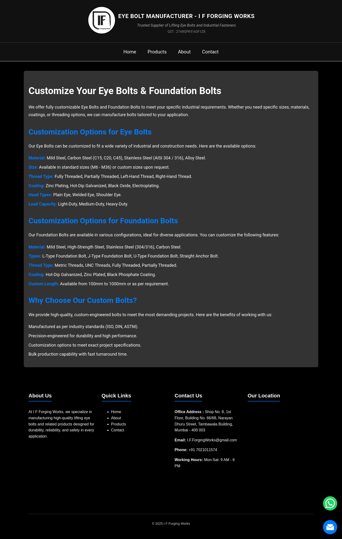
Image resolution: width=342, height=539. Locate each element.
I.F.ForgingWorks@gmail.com (212, 440)
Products (156, 52)
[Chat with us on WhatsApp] (330, 503)
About (184, 52)
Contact (210, 52)
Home (129, 52)
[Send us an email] (330, 527)
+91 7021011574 (203, 450)
